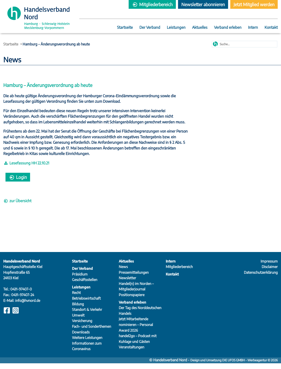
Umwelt (78, 321)
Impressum (269, 267)
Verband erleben (227, 27)
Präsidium (80, 279)
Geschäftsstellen (84, 285)
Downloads (81, 337)
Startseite (125, 27)
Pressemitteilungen (134, 278)
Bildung (78, 309)
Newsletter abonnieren (203, 4)
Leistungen (176, 27)
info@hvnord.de (27, 306)
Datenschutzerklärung (261, 278)
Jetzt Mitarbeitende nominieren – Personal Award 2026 (136, 330)
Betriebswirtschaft (86, 304)
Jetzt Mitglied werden (254, 4)
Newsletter (127, 283)
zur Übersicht (17, 206)
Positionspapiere (131, 300)
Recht (76, 298)
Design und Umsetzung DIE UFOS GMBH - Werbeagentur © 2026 (234, 366)
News (123, 272)
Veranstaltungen (131, 353)
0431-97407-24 (22, 300)
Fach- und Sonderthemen (91, 332)
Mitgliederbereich (152, 4)
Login (18, 182)
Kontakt (271, 27)
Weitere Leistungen (87, 343)
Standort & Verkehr (87, 315)
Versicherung (82, 326)
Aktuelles (199, 27)
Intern (253, 27)
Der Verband (149, 27)
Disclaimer (270, 272)
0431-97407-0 (21, 295)
